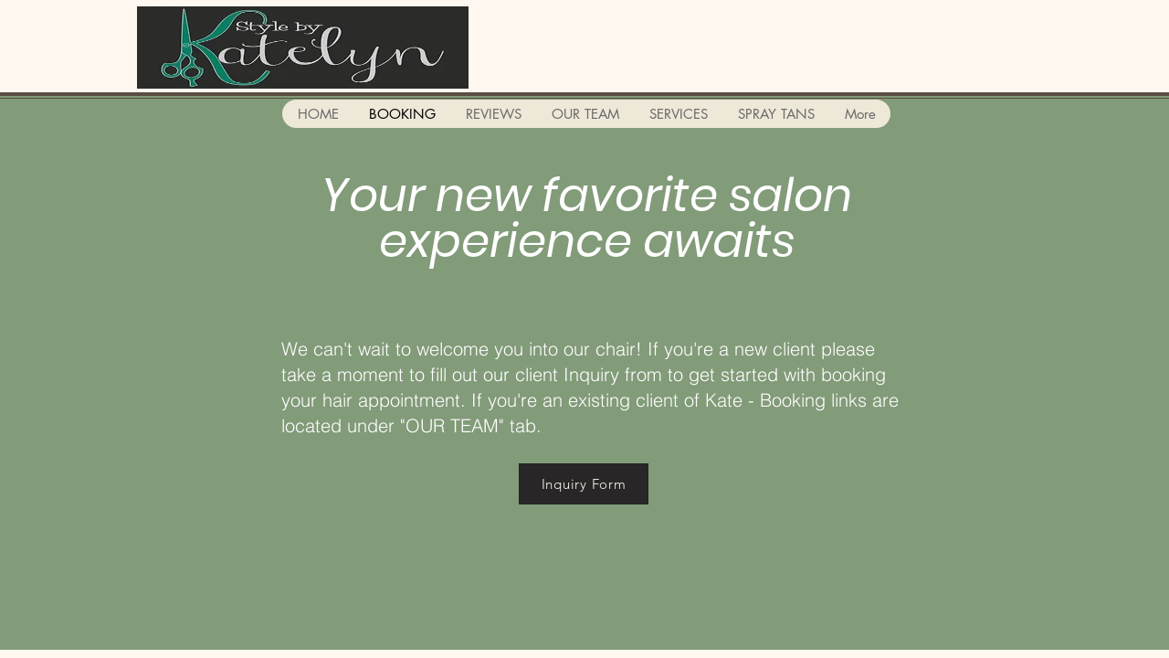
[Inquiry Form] (583, 483)
